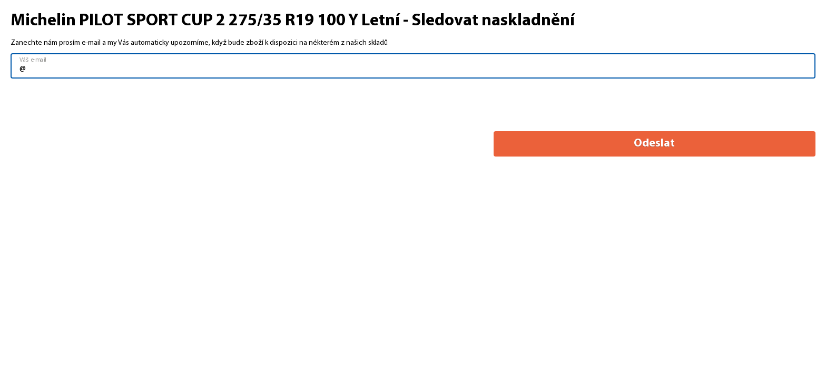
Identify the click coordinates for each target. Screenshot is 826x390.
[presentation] (91, 105)
